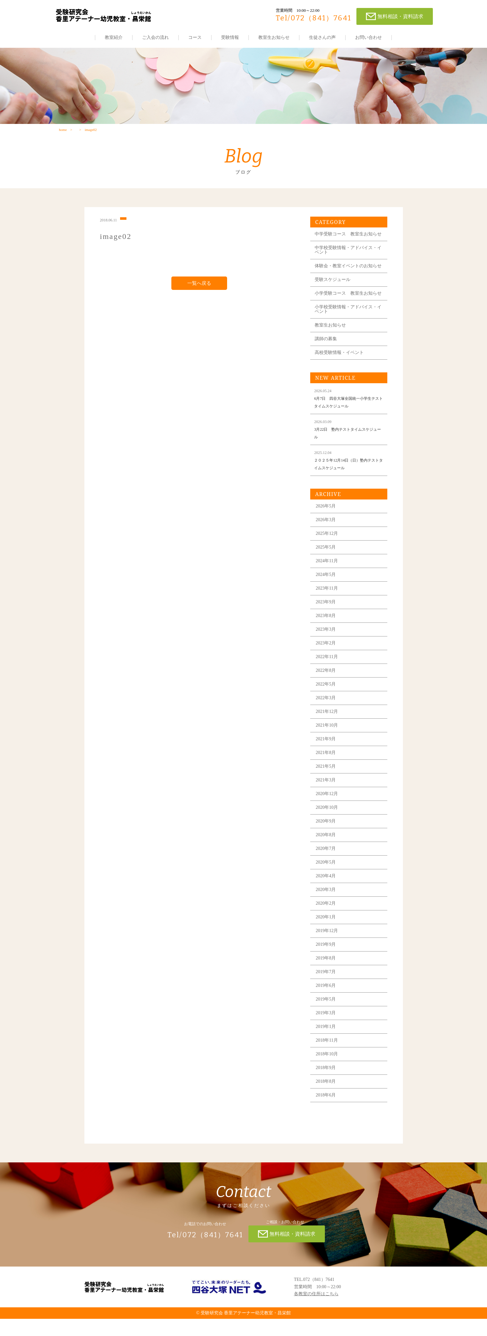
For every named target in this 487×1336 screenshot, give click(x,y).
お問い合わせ (368, 37)
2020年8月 (327, 851)
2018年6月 (327, 1112)
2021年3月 (327, 796)
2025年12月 (328, 550)
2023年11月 (328, 605)
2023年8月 (327, 632)
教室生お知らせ (274, 37)
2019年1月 (327, 1043)
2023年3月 (327, 646)
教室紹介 (114, 37)
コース (195, 37)
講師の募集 (327, 355)
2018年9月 (327, 1084)
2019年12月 (328, 947)
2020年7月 (327, 865)
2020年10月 (328, 824)
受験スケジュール (334, 292)
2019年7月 (327, 988)
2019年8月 (327, 975)
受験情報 (230, 37)
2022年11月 (328, 673)
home (63, 133)
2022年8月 (327, 687)
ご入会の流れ (155, 37)
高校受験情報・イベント (340, 369)
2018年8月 (327, 1098)
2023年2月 (327, 659)
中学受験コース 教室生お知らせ (347, 239)
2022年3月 (327, 714)
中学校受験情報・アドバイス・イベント (347, 257)
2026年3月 (327, 536)
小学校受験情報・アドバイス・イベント (347, 326)
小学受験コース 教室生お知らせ (347, 307)
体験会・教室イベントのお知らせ (347, 276)
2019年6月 (327, 1002)
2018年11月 (328, 1057)
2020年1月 (327, 933)
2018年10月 (328, 1070)
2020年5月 (327, 879)
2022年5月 (327, 701)
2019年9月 (327, 961)
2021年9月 (327, 755)
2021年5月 (327, 783)
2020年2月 (327, 920)
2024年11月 (328, 577)
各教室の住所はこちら (316, 1311)
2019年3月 (327, 1029)
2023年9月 (327, 618)
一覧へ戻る (199, 286)
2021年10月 (328, 742)
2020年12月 (328, 810)
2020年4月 (327, 892)
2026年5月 (327, 523)
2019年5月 (327, 1016)
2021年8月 (327, 769)
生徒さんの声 (322, 37)
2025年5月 (327, 564)
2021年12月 (328, 728)
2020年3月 (327, 906)
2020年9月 (327, 838)
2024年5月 (327, 591)
